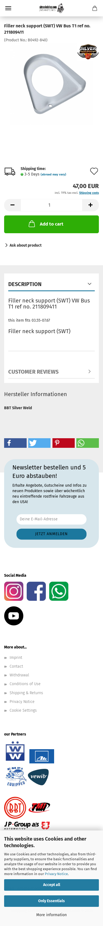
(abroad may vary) (53, 174)
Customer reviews (33, 371)
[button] (12, 205)
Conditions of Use (25, 684)
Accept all (51, 884)
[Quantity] (51, 205)
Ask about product (25, 245)
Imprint (16, 657)
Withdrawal (19, 675)
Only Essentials (51, 901)
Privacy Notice (56, 874)
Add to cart (45, 223)
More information (51, 915)
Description (24, 284)
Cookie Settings (23, 710)
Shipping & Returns (26, 693)
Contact (16, 666)
